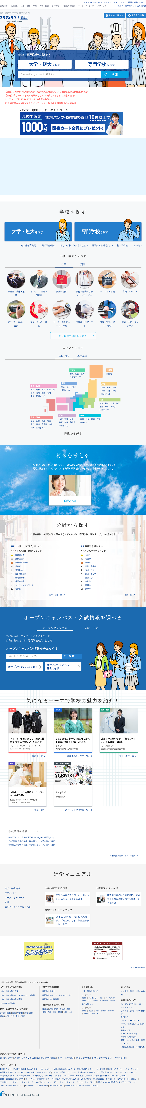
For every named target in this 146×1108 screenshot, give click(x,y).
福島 (114, 391)
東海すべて (84, 422)
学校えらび (10, 893)
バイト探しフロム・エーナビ (39, 1072)
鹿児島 (44, 424)
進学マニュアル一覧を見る (18, 906)
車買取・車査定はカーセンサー (13, 1072)
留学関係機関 (48, 245)
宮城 (114, 387)
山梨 (77, 374)
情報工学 (89, 578)
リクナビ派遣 (100, 1069)
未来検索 (3, 6)
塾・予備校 (122, 245)
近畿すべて (63, 426)
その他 (137, 245)
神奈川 (113, 407)
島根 (38, 390)
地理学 (84, 1011)
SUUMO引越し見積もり (128, 1079)
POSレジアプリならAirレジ (36, 1085)
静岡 (87, 419)
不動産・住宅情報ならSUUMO (67, 1079)
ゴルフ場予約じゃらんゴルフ (12, 1085)
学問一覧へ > (130, 595)
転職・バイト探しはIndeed (81, 1076)
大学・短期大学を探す (9, 991)
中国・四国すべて (38, 396)
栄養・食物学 (90, 566)
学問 (35, 6)
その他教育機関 (68, 6)
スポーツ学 (89, 570)
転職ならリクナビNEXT (10, 1069)
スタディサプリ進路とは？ (132, 1004)
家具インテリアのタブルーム (123, 1082)
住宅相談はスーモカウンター (105, 1079)
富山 (63, 387)
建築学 (88, 562)
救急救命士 (19, 578)
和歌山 (72, 422)
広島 (49, 390)
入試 (7, 902)
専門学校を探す (48, 991)
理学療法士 (19, 581)
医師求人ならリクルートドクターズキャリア (119, 1072)
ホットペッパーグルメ (31, 1082)
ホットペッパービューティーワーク (81, 1082)
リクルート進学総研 (65, 1058)
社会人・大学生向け (126, 6)
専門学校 (55, 6)
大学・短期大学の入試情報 (11, 999)
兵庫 (61, 422)
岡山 (43, 390)
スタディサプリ (6, 1058)
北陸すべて (65, 390)
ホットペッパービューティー (53, 1082)
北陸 (31, 1013)
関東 (14, 1013)
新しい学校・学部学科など (73, 245)
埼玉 (118, 403)
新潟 (72, 374)
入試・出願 (101, 6)
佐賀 (38, 421)
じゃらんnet (30, 1079)
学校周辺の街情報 (128, 1037)
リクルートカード (56, 1085)
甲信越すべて (75, 377)
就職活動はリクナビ (85, 1069)
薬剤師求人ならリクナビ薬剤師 (13, 1076)
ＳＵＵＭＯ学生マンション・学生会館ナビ (108, 1058)
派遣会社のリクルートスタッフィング (122, 1069)
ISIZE (94, 1085)
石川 (68, 387)
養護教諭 (19, 570)
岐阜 (82, 419)
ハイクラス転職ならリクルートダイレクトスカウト (48, 1076)
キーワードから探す (129, 1034)
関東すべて (104, 410)
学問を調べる (87, 1004)
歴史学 (88, 589)
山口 (54, 390)
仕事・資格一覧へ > (57, 595)
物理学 (103, 1011)
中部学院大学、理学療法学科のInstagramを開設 (31, 837)
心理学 (88, 555)
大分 (32, 424)
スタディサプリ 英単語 (46, 1058)
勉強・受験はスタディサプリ (12, 1079)
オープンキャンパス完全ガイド (58, 666)
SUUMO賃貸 (86, 1079)
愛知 (93, 419)
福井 (74, 387)
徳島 (32, 393)
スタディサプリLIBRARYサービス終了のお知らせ (29, 99)
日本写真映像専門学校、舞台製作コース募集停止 (32, 841)
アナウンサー (93, 998)
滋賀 (61, 419)
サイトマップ (109, 2)
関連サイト (69, 1085)
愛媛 (43, 393)
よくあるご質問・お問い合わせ (131, 2)
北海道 (109, 374)
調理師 (112, 1000)
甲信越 (20, 1013)
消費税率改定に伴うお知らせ (133, 1047)
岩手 (108, 387)
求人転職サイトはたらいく (88, 1072)
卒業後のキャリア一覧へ (79, 756)
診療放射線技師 (21, 562)
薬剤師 (18, 589)
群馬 (112, 403)
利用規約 (124, 1017)
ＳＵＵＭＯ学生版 (82, 1058)
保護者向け (141, 6)
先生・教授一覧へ (127, 756)
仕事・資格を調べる (90, 991)
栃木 (107, 403)
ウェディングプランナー (25, 585)
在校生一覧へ (38, 756)
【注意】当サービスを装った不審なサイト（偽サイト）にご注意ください (41, 95)
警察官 (18, 566)
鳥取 (32, 390)
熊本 (49, 421)
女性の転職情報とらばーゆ (64, 1069)
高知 (49, 393)
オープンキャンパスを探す (22, 666)
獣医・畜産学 (90, 574)
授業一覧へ (39, 810)
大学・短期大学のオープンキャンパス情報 (17, 995)
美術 (97, 1011)
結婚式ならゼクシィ (45, 1079)
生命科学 (111, 1011)
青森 (103, 387)
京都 (66, 419)
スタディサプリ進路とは (90, 2)
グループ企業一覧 (83, 1085)
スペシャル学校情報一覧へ (78, 810)
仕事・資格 (25, 6)
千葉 (101, 407)
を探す (44, 64)
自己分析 (14, 6)
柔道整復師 (104, 1000)
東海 (26, 1013)
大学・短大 (44, 6)
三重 (98, 419)
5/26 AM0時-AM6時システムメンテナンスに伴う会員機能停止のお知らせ (40, 103)
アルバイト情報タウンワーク (64, 1072)
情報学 (88, 585)
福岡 (32, 421)
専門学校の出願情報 (50, 999)
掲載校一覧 (125, 1030)
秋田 (103, 391)
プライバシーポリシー (130, 1020)
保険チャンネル (103, 1082)
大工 (101, 998)
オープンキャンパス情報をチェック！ (32, 648)
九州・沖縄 (20, 1016)
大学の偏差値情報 (7, 1003)
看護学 (88, 559)
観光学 (91, 1011)
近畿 (2, 1016)
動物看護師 (19, 559)
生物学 (88, 581)
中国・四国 (9, 1016)
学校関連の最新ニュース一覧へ (123, 856)
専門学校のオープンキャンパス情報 (57, 995)
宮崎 (38, 424)
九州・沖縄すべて (38, 428)
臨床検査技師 (20, 574)
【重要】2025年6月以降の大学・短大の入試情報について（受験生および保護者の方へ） (48, 91)
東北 (9, 1013)
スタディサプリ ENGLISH (25, 1058)
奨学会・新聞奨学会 (101, 245)
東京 (107, 407)
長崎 (43, 421)
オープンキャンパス (86, 6)
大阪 (72, 419)
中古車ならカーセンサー (10, 1082)
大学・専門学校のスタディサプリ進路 (109, 1076)
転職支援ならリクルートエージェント (36, 1069)
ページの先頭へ (139, 968)
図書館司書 (19, 555)
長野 (82, 374)
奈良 (66, 422)
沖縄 (51, 424)
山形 (108, 391)
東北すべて (105, 394)
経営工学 (95, 1013)
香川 (38, 393)
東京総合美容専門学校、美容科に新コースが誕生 (32, 845)
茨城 (101, 403)
